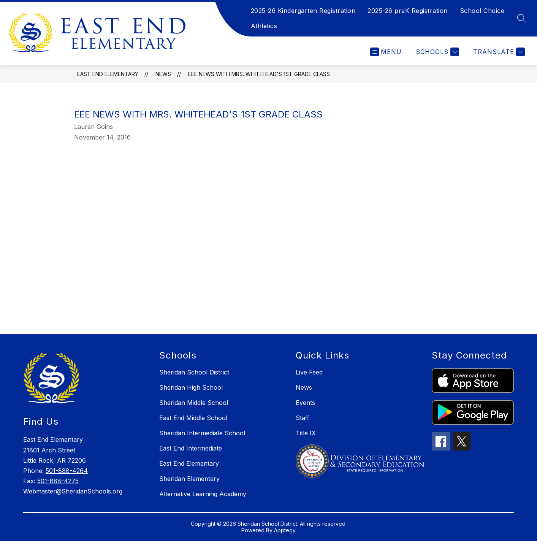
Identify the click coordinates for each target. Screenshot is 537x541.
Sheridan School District (194, 372)
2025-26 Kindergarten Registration (303, 10)
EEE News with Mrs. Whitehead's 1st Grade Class (259, 74)
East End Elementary (107, 74)
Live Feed (309, 372)
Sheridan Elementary (189, 478)
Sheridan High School (191, 387)
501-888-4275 (58, 481)
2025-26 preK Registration (408, 10)
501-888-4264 (67, 470)
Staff (302, 418)
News (163, 74)
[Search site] (521, 18)
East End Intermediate (190, 448)
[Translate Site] (498, 52)
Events (305, 402)
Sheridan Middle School (193, 402)
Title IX (306, 433)
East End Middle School (193, 418)
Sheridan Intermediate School (202, 433)
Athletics (264, 26)
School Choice (482, 10)
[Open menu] (386, 52)
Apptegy (285, 530)
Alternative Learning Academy (202, 494)
